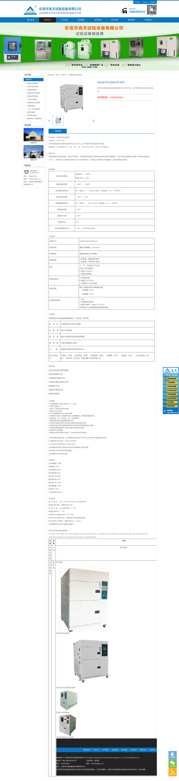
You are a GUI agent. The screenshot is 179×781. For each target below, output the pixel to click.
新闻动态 (131, 20)
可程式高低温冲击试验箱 (65, 737)
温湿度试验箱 (32, 115)
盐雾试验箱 (31, 112)
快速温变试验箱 (32, 96)
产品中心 (145, 2)
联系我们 (153, 2)
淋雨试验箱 (31, 106)
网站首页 (30, 20)
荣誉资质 (98, 20)
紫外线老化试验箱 (33, 102)
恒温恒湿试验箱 (32, 83)
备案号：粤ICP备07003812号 (66, 760)
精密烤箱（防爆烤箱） (35, 118)
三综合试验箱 (32, 99)
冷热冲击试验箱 (32, 86)
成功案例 (81, 20)
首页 (57, 75)
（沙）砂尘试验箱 (33, 109)
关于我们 (137, 2)
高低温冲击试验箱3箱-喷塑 (65, 688)
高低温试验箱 (32, 90)
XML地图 (142, 769)
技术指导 (114, 20)
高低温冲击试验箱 (33, 93)
